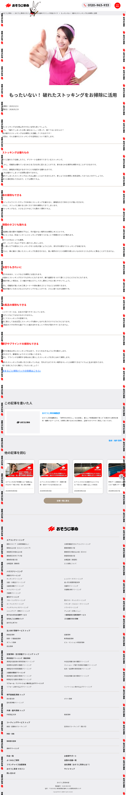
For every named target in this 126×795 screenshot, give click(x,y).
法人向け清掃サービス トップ (18, 630)
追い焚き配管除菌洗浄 (72, 582)
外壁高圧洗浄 (11, 714)
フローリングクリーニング (16, 600)
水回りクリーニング (14, 575)
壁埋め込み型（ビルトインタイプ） (19, 548)
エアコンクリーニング (15, 540)
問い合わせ (11, 773)
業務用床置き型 (12, 560)
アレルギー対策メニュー (72, 611)
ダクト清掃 (68, 699)
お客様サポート (70, 756)
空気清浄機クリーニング (15, 702)
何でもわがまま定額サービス (17, 615)
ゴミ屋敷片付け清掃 (71, 619)
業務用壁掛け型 (69, 548)
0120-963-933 (96, 5)
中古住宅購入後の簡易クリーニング (76, 676)
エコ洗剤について (70, 563)
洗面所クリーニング (71, 586)
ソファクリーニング (71, 607)
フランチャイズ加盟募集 (16, 764)
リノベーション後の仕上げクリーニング (78, 687)
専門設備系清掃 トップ (16, 694)
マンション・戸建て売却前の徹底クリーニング (80, 665)
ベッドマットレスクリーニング (17, 607)
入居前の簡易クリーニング (16, 672)
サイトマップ (69, 768)
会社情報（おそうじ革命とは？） (77, 764)
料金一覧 (10, 756)
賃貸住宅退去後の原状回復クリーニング (21, 661)
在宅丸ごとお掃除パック (15, 619)
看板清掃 (67, 714)
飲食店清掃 (10, 635)
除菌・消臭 (10, 734)
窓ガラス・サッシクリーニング (75, 600)
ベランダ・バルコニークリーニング (76, 604)
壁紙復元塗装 (11, 741)
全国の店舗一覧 (70, 760)
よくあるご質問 (13, 760)
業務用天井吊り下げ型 (14, 556)
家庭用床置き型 (69, 556)
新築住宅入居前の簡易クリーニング (19, 679)
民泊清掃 (10, 646)
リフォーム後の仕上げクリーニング (19, 687)
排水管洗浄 (10, 699)
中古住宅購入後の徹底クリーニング (76, 661)
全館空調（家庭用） (71, 560)
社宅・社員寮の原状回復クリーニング (77, 669)
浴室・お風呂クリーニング (16, 582)
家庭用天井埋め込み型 (14, 552)
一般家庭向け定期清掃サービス (75, 615)
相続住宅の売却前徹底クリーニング (19, 669)
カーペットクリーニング (15, 604)
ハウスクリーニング (15, 571)
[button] (121, 476)
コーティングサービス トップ (18, 722)
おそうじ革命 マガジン (16, 768)
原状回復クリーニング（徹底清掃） (19, 658)
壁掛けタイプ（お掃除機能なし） (18, 544)
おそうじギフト (12, 623)
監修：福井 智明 (115, 440)
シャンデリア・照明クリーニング (18, 611)
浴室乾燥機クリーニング (15, 586)
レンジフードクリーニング (73, 579)
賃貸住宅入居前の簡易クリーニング (19, 676)
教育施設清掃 (68, 638)
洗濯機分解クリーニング (72, 589)
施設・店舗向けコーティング (17, 726)
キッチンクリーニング (14, 579)
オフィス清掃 (11, 642)
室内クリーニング (13, 597)
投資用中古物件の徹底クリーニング (19, 665)
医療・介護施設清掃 (14, 638)
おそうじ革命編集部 (51, 413)
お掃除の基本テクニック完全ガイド (45, 13)
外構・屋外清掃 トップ (16, 710)
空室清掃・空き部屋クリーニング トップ (23, 654)
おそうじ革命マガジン (22, 13)
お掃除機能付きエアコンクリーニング (77, 544)
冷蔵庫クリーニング (14, 593)
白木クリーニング (13, 748)
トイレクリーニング (14, 589)
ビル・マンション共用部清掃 (74, 642)
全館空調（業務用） (14, 563)
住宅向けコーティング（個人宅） (75, 726)
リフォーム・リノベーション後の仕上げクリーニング (25, 683)
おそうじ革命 (7, 13)
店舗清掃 (67, 635)
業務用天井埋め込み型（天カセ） (75, 552)
